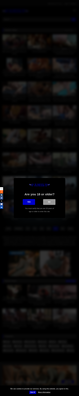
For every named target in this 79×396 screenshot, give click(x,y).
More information (44, 392)
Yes (29, 202)
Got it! (32, 392)
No (49, 202)
